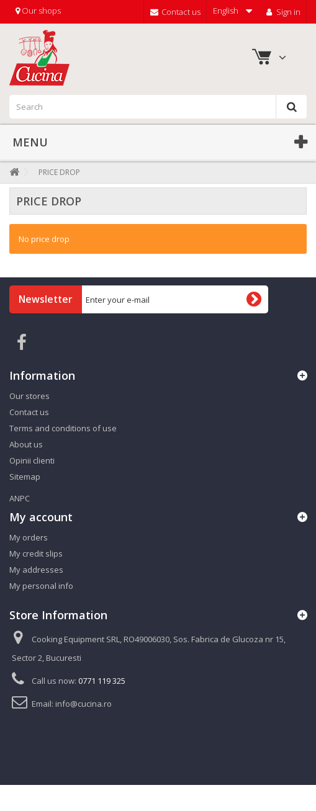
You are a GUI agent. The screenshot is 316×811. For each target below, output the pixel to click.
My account (41, 516)
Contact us (175, 11)
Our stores (29, 395)
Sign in (282, 11)
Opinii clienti (32, 460)
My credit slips (36, 553)
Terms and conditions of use (63, 428)
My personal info (41, 585)
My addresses (36, 569)
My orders (28, 537)
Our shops (38, 10)
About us (26, 444)
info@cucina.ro (83, 703)
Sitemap (24, 476)
